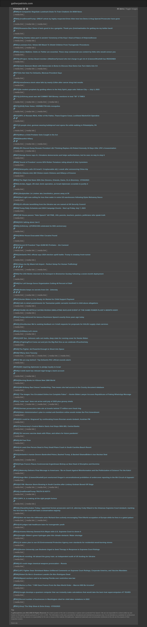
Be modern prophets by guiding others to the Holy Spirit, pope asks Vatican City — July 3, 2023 (59, 89)
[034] (16, 380)
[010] (16, 549)
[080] (16, 52)
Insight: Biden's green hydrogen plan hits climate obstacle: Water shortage (50, 535)
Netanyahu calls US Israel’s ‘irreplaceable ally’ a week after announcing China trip (53, 169)
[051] (16, 264)
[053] (16, 245)
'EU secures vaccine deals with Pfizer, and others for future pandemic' (48, 433)
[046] (16, 303)
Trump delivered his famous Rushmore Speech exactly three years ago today (51, 317)
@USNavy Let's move (28, 331)
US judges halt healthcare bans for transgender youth (42, 525)
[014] (16, 525)
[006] (16, 574)
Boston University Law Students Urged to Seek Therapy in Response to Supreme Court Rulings (59, 549)
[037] (16, 360)
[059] (16, 204)
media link (19, 15)
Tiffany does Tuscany (28, 353)
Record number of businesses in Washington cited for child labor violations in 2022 (54, 599)
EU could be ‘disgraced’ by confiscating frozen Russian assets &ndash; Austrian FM (54, 419)
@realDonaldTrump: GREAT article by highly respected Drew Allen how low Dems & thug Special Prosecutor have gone (69, 19)
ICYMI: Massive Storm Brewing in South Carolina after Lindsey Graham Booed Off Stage (56, 484)
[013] (16, 532)
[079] (16, 59)
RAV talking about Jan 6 (29, 222)
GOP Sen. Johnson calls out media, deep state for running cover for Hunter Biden (53, 338)
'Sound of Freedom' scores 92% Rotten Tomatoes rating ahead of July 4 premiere (53, 162)
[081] (16, 45)
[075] (16, 89)
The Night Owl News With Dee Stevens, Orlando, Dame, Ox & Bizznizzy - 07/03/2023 (54, 180)
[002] (16, 599)
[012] (16, 535)
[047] (16, 299)
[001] (16, 606)
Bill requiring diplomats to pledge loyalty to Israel (40, 367)
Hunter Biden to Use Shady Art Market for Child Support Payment (46, 299)
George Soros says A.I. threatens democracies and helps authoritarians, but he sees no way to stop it (62, 155)
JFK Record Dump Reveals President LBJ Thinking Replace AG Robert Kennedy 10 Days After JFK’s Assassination (67, 148)
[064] (16, 173)
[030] (16, 408)
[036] (16, 367)
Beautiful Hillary (26, 139)
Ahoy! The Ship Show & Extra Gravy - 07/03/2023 (39, 606)
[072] (16, 116)
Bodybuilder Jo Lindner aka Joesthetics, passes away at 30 (44, 193)
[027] (16, 426)
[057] (16, 215)
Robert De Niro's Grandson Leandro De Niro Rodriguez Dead (44, 574)
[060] (16, 197)
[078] (16, 66)
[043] (16, 324)
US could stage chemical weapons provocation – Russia (43, 563)
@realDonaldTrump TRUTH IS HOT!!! (34, 491)
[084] (16, 19)
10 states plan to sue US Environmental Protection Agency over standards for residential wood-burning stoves (65, 542)
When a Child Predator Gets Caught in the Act (38, 135)
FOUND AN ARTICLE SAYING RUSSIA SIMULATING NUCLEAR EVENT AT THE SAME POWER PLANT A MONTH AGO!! (68, 310)
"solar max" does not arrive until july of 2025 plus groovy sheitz (46, 401)
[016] (16, 508)
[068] (16, 148)
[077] (16, 73)
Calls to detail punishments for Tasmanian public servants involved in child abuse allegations (58, 303)
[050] (16, 274)
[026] (16, 433)
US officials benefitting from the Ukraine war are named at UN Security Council (52, 204)
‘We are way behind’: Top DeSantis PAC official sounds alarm (45, 360)
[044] (16, 317)
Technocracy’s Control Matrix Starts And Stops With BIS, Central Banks (49, 426)
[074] (16, 96)
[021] (16, 470)
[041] (16, 338)
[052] (16, 255)
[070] (16, 135)
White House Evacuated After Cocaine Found (38, 236)
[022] (16, 464)
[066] (16, 162)
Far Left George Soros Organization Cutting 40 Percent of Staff (45, 283)
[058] (16, 208)
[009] (16, 556)
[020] (16, 477)
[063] (16, 180)
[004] (16, 585)
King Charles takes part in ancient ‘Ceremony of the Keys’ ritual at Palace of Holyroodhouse (58, 38)
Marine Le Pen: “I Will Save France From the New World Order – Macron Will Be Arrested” (57, 585)
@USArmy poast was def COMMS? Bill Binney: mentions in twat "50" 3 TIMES (52, 96)
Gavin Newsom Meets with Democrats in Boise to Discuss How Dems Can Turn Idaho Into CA (58, 66)
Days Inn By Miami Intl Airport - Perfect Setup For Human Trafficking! (48, 264)
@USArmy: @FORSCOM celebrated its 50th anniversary (42, 226)
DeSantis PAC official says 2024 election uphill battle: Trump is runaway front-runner (55, 255)
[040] (16, 342)
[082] (16, 38)
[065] (16, 169)
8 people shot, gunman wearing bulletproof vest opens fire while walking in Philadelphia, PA (58, 125)
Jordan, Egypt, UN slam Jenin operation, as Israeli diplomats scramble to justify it (53, 184)
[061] (16, 193)
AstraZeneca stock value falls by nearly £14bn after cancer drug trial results (51, 82)
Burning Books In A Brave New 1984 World (37, 380)
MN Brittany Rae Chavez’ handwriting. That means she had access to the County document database (61, 387)
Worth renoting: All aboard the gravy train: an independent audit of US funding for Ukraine (57, 556)
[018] (16, 491)
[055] (16, 226)
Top (12, 610)
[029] (16, 412)
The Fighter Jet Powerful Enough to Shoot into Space (41, 349)
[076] (16, 82)
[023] (16, 454)
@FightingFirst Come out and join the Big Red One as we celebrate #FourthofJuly (53, 342)
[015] (16, 518)
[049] (16, 283)
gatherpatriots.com (22, 3)
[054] (16, 236)
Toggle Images (131, 9)
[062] (16, 184)
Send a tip (14, 623)
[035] (16, 371)
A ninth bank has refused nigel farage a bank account (41, 371)
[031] (16, 401)
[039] (16, 349)
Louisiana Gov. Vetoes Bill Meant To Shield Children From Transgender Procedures (54, 45)
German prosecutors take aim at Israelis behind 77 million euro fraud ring (50, 408)
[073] (16, 106)
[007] (16, 571)
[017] (16, 498)
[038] (16, 353)
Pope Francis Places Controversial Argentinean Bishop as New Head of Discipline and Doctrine (59, 464)
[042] (16, 331)
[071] (16, 125)
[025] (16, 440)
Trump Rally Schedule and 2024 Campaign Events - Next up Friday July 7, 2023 (52, 208)
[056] (16, 222)
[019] (16, 484)
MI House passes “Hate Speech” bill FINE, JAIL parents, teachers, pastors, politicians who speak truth (62, 215)
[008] (16, 563)
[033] (16, 387)
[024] (16, 447)
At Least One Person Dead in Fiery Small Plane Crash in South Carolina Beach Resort (55, 447)
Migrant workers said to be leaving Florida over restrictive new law (47, 578)
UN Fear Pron (25, 440)
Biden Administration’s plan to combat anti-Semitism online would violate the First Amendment (59, 412)
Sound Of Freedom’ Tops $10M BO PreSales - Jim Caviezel (44, 245)
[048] (16, 290)
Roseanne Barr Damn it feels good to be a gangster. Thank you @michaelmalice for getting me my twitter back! (66, 28)
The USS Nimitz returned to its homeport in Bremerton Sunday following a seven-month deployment (61, 274)
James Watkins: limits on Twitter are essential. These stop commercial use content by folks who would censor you (67, 52)
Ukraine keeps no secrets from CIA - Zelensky (38, 290)
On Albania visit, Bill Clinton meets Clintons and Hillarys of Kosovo (47, 173)
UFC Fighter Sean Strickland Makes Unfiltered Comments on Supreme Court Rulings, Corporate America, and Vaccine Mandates (73, 571)
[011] (16, 542)
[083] (16, 28)
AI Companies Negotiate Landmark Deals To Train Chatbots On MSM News (50, 12)
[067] (16, 155)
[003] (16, 592)
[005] (16, 578)
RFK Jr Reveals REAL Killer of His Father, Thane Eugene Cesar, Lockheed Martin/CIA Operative (59, 116)
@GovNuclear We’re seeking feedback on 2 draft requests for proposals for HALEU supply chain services (63, 324)
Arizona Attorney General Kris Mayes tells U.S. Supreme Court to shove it (50, 532)
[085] (16, 12)
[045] (16, 310)
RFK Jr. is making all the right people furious (38, 498)
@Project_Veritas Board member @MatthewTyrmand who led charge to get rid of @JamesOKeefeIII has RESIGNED (67, 59)
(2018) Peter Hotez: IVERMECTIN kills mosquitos (39, 106)
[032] (16, 394)
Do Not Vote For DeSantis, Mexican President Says (40, 73)
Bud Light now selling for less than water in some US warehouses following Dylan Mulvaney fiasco (61, 197)
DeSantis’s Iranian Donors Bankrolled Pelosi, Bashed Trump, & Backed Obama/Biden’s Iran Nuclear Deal (63, 454)
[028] (16, 419)
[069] (16, 139)
